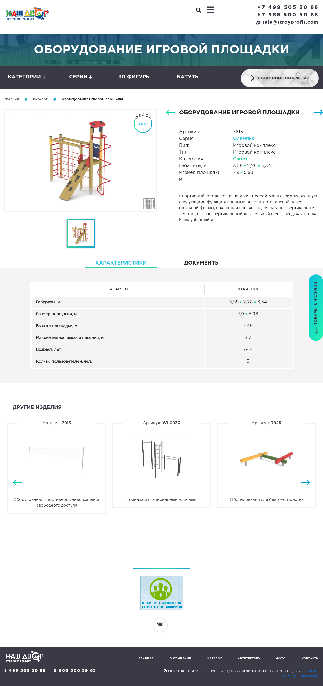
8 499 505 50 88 (25, 670)
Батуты (188, 77)
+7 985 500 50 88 (288, 15)
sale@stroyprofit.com (287, 22)
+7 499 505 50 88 (288, 7)
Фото (280, 658)
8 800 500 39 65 (75, 670)
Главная (11, 99)
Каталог (40, 99)
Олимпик (243, 139)
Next (305, 482)
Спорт (240, 159)
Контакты (310, 658)
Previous (17, 482)
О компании (180, 658)
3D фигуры (134, 77)
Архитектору (249, 658)
